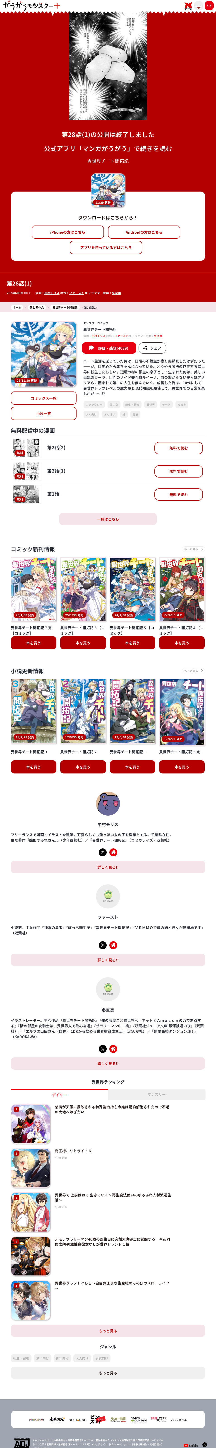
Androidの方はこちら (144, 232)
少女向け (101, 1340)
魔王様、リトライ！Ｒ (73, 1133)
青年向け (62, 1340)
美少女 (114, 404)
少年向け (42, 1340)
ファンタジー (94, 404)
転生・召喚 (132, 404)
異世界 (150, 404)
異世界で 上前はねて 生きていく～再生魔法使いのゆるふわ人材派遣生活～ (113, 1179)
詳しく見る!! (108, 849)
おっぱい (109, 414)
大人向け (91, 414)
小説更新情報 (27, 670)
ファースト (76, 293)
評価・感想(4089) (113, 348)
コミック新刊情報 (33, 548)
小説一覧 (43, 413)
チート (166, 404)
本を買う (33, 643)
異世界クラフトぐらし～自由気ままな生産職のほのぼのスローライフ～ (112, 1268)
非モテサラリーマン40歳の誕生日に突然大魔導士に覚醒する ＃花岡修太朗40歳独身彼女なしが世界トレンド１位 (112, 1223)
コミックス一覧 (44, 398)
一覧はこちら (108, 519)
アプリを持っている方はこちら (106, 247)
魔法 (135, 414)
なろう (182, 404)
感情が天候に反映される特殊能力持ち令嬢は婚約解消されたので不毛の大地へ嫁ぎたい (112, 1091)
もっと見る (108, 1313)
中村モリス (52, 293)
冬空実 (116, 293)
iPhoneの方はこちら (67, 232)
